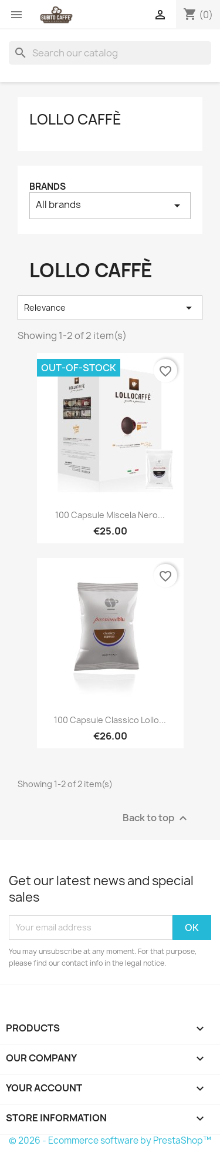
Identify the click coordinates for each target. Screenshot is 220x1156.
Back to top (156, 818)
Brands (47, 186)
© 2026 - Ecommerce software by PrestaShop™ (110, 1140)
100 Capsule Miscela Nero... (110, 514)
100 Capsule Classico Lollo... (110, 719)
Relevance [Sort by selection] (110, 308)
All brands (110, 205)
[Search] (110, 53)
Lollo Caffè (75, 119)
